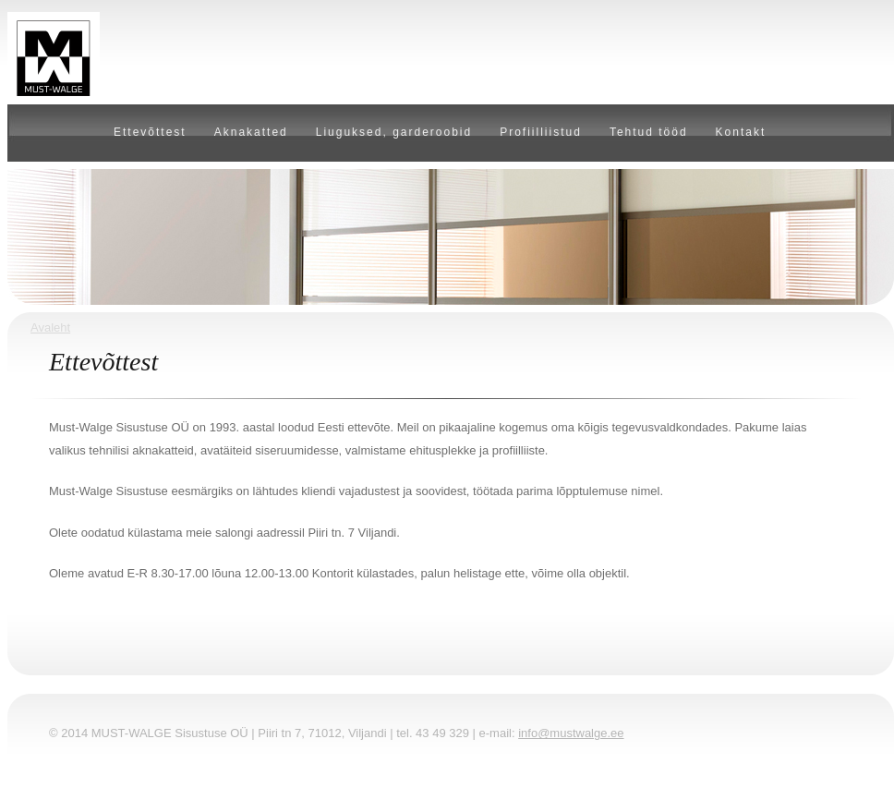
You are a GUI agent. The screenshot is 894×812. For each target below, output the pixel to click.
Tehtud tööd (649, 132)
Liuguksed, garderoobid (394, 132)
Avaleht (50, 327)
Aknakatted (251, 132)
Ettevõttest (150, 132)
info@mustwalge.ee (570, 733)
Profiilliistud (541, 132)
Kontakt (741, 132)
